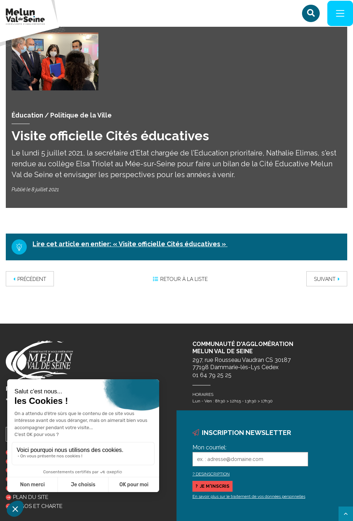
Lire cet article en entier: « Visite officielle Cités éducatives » (130, 246)
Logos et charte (38, 506)
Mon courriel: (209, 447)
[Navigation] (338, 14)
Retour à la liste (180, 281)
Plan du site (30, 497)
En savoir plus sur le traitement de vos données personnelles (248, 496)
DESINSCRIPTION (213, 474)
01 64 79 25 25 (211, 375)
